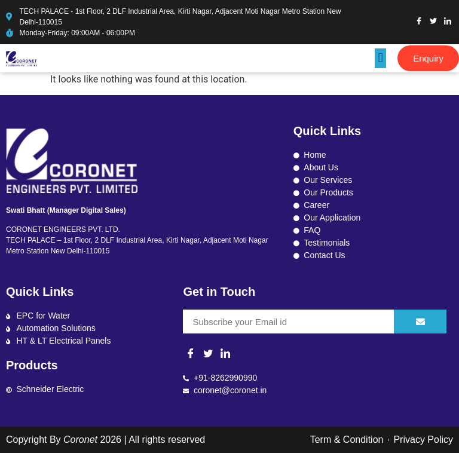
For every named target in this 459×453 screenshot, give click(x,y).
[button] (380, 58)
